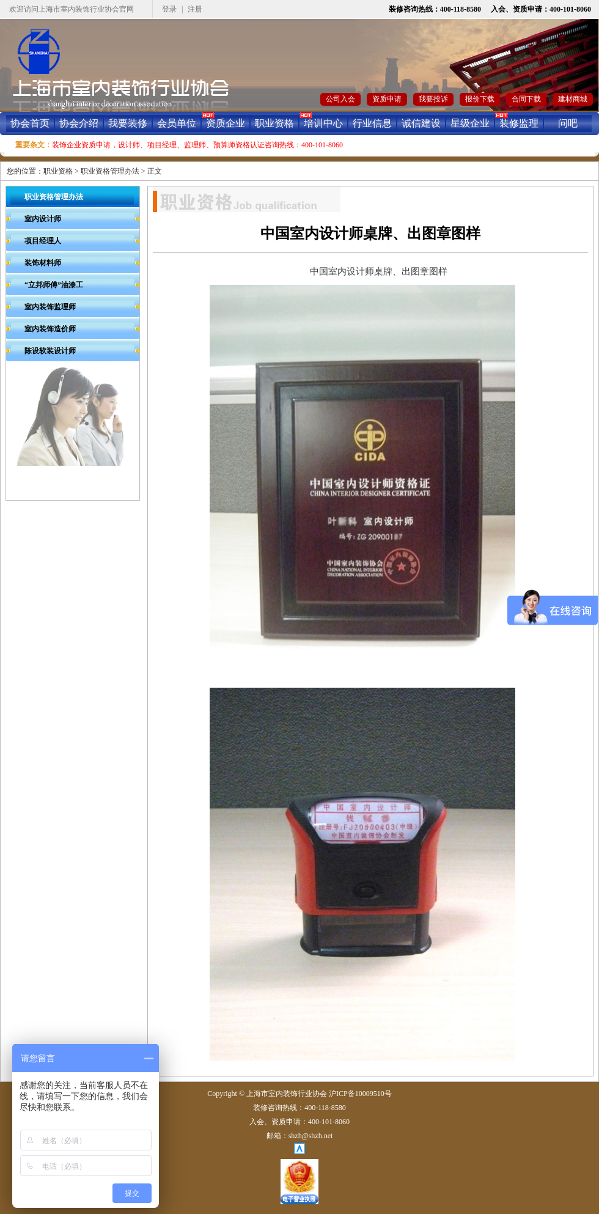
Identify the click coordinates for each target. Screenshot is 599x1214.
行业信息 (372, 123)
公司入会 (340, 99)
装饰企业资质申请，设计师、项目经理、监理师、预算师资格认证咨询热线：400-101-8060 (197, 145)
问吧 (568, 123)
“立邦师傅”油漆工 (53, 285)
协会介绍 (78, 123)
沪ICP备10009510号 (360, 1093)
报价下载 (479, 99)
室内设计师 (42, 219)
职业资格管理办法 (110, 171)
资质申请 (387, 99)
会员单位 (176, 123)
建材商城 (572, 99)
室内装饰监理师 (50, 307)
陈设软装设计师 (50, 351)
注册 (195, 9)
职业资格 (274, 123)
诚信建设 (421, 123)
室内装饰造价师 (50, 329)
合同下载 (526, 99)
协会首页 (30, 123)
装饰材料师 (42, 263)
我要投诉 (433, 99)
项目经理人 (42, 241)
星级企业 (470, 123)
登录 (169, 9)
